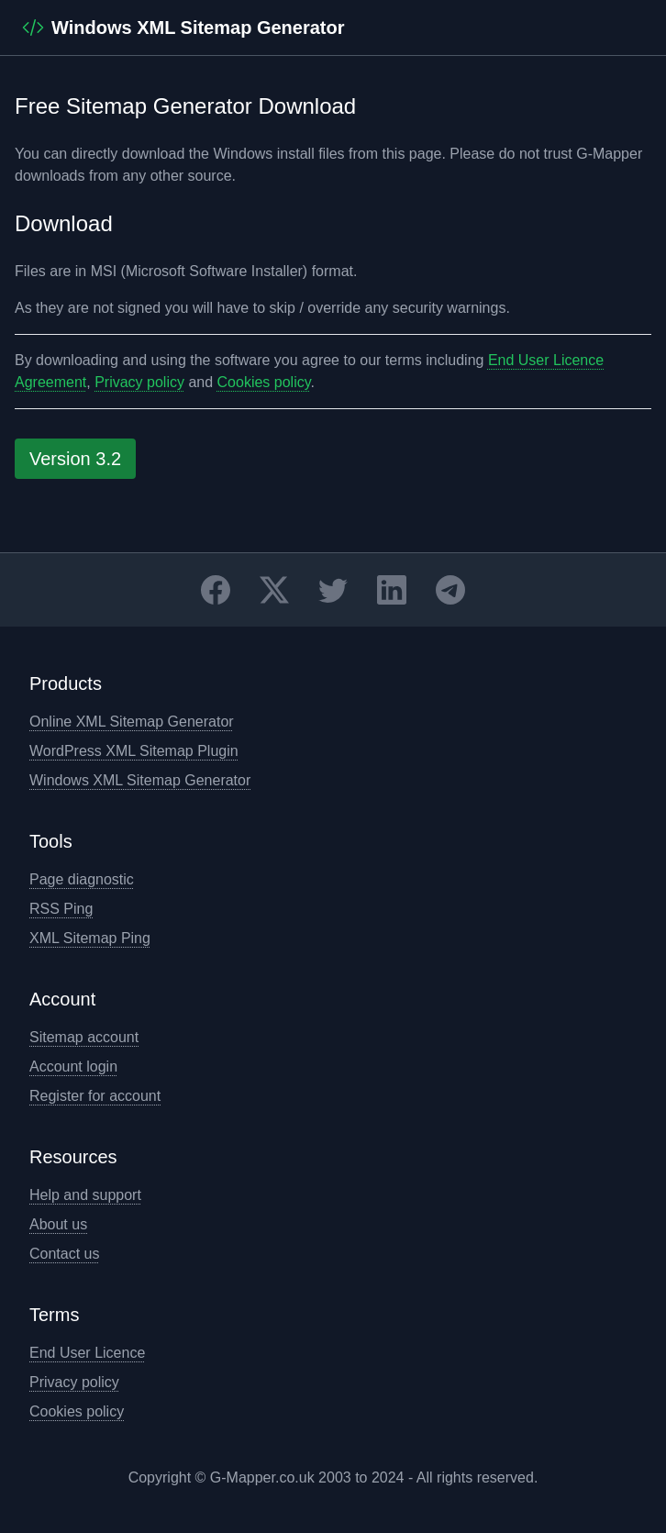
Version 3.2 (75, 459)
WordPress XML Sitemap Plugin (134, 751)
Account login (73, 1066)
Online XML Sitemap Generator (131, 721)
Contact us (64, 1253)
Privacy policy (139, 382)
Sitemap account (84, 1037)
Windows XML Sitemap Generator (139, 780)
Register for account (95, 1096)
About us (58, 1224)
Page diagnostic (81, 879)
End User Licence (87, 1353)
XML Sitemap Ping (89, 938)
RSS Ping (61, 908)
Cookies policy (264, 382)
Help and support (85, 1195)
